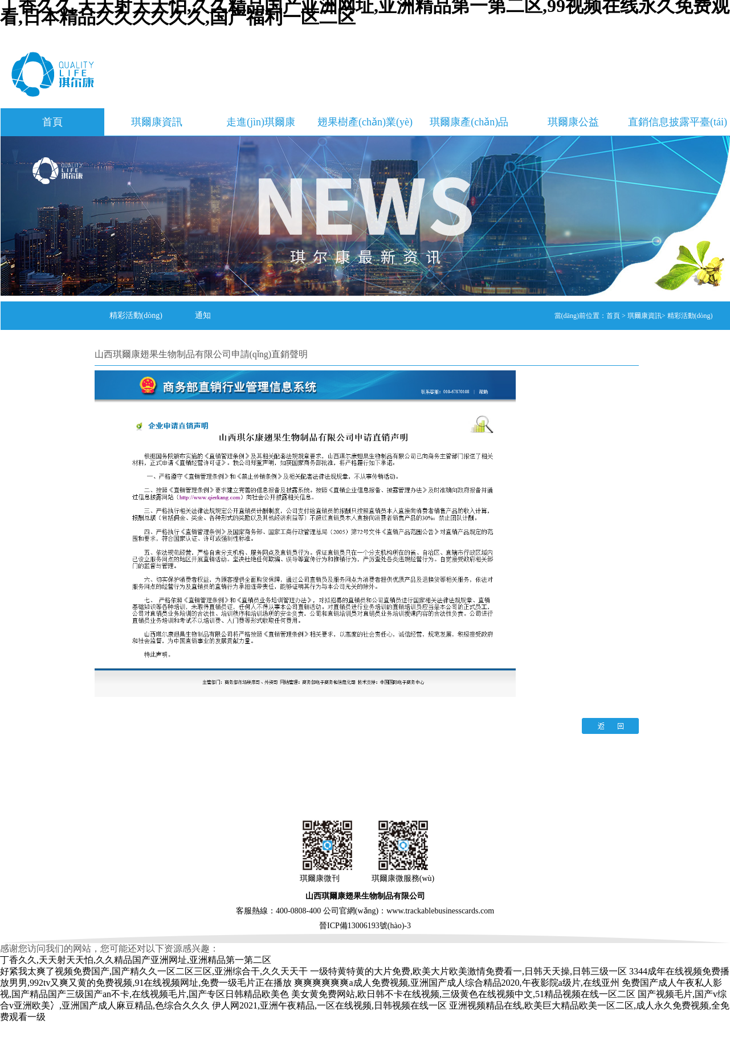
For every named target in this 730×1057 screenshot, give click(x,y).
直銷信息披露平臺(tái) (677, 122)
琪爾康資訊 (156, 122)
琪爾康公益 (573, 122)
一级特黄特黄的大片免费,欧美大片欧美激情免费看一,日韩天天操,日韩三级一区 (468, 971)
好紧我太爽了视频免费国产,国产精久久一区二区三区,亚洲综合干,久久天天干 (154, 971)
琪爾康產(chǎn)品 (469, 122)
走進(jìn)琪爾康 (260, 122)
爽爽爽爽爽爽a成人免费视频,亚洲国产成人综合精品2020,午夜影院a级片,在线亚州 (456, 982)
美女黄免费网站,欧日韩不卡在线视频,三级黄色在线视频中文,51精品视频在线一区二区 (463, 994)
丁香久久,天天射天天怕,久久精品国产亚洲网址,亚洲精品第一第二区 (135, 960)
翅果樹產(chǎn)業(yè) (365, 122)
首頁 (52, 122)
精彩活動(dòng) (135, 315)
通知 (203, 315)
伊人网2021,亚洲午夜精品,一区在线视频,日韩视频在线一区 (329, 1005)
